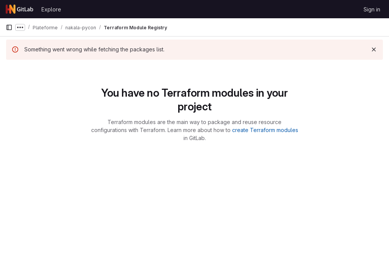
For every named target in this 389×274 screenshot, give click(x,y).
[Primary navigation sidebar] (9, 27)
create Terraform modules (265, 130)
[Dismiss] (373, 49)
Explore (51, 9)
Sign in (372, 9)
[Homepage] (19, 9)
